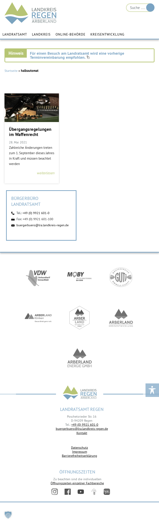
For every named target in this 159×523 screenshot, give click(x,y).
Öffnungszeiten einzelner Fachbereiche (77, 483)
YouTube (81, 492)
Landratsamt (14, 34)
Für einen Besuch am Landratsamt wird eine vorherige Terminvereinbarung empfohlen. (77, 55)
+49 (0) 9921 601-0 (35, 213)
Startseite (11, 71)
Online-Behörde (70, 34)
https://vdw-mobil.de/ (38, 277)
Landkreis (41, 34)
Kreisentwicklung (107, 34)
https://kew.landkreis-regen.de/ (120, 317)
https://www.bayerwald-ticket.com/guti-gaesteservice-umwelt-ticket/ (120, 277)
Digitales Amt (94, 492)
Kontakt (81, 433)
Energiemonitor (107, 492)
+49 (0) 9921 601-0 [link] (84, 425)
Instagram (55, 492)
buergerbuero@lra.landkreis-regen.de (42, 225)
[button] (8, 515)
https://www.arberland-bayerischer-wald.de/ (79, 317)
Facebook (68, 492)
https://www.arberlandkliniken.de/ (38, 317)
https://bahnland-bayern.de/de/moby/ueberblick (79, 277)
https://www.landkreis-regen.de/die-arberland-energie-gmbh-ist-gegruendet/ (79, 358)
